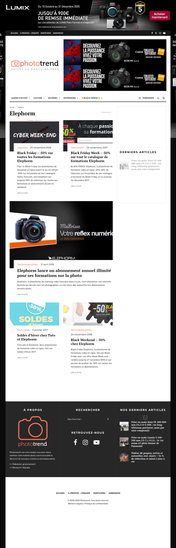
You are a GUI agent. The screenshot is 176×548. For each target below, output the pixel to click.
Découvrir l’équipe (21, 467)
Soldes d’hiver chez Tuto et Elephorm (36, 337)
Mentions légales (75, 503)
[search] (108, 419)
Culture (37, 98)
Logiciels (22, 147)
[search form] (85, 419)
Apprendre (69, 98)
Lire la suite (22, 193)
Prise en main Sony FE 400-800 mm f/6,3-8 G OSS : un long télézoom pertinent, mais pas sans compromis (146, 163)
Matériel (53, 98)
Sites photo (77, 147)
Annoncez (58, 33)
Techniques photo (27, 264)
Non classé (23, 330)
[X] (156, 33)
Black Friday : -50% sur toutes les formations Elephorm (35, 157)
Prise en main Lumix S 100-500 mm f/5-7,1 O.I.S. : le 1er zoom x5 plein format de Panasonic (147, 179)
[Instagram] (160, 33)
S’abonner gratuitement (23, 464)
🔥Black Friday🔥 (91, 98)
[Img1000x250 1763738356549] (115, 41)
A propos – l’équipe (29, 33)
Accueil (14, 33)
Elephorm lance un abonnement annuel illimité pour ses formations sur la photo (64, 273)
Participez (46, 33)
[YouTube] (164, 33)
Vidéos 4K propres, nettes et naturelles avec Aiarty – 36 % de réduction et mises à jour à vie (147, 194)
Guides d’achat (19, 98)
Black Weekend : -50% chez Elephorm (88, 342)
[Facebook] (152, 33)
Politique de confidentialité (96, 503)
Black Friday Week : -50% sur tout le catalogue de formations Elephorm (90, 157)
